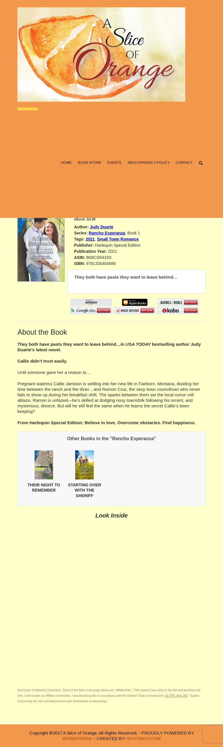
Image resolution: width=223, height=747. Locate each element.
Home (66, 163)
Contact (184, 163)
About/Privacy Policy (148, 163)
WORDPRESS (77, 738)
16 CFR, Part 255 (176, 695)
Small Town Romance (118, 239)
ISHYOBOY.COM (143, 738)
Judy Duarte (101, 227)
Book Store (89, 163)
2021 (90, 239)
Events (114, 163)
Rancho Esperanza (107, 233)
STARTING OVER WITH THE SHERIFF (84, 490)
